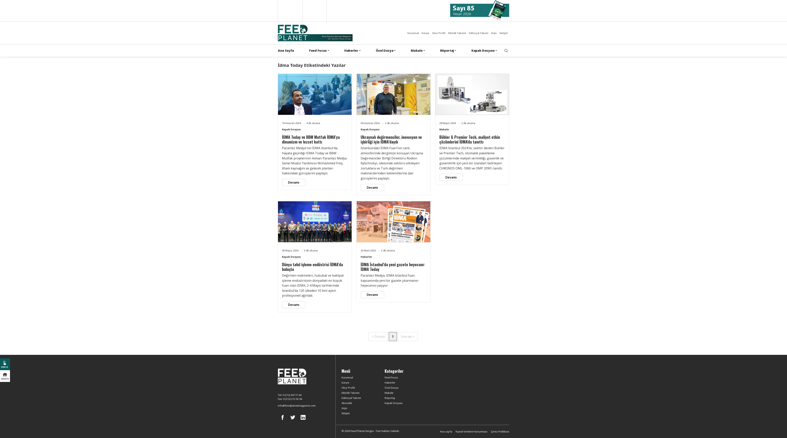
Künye (425, 33)
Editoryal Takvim (478, 33)
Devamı (293, 182)
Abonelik (347, 403)
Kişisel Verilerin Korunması (471, 431)
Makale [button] (416, 50)
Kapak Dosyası (291, 129)
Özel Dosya (391, 387)
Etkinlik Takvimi (457, 33)
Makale (444, 129)
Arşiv (494, 33)
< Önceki (378, 336)
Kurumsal (413, 33)
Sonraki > (408, 336)
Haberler (366, 257)
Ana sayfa (446, 431)
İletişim (504, 33)
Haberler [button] (351, 50)
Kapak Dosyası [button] (483, 50)
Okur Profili (438, 33)
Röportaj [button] (447, 50)
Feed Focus (391, 377)
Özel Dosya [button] (385, 50)
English (290, 11)
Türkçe (314, 11)
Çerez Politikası (500, 431)
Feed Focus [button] (318, 50)
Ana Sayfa (286, 50)
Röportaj (390, 398)
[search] (506, 50)
